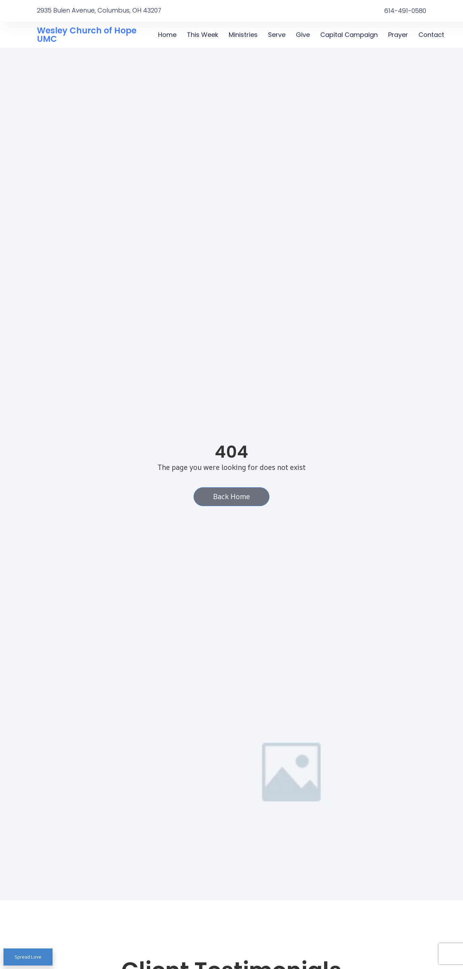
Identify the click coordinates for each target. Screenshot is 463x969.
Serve (276, 34)
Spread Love (28, 957)
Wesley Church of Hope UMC (86, 35)
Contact (431, 34)
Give (303, 34)
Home (167, 34)
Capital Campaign (349, 34)
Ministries (243, 34)
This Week (202, 34)
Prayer (398, 34)
